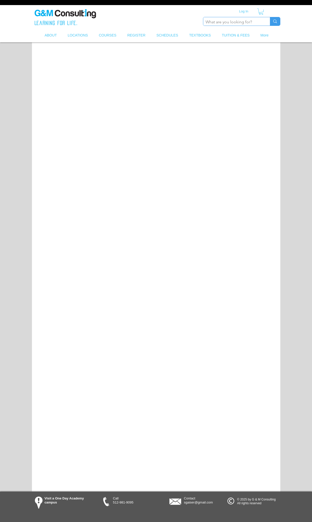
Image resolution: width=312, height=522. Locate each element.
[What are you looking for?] (233, 22)
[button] (261, 11)
